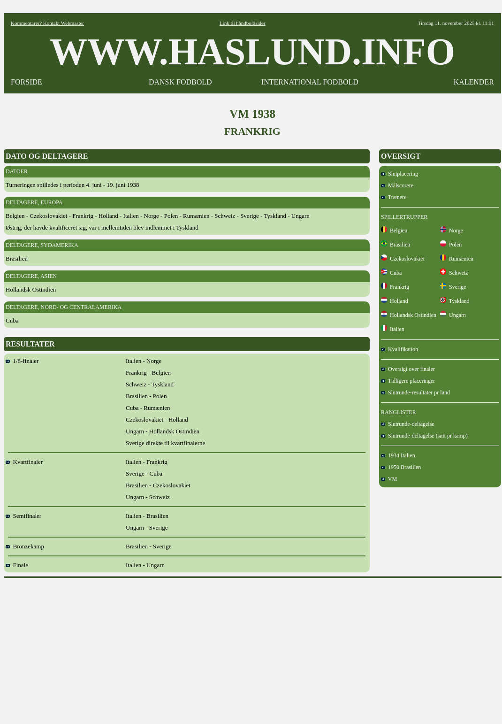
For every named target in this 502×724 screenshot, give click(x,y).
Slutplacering (399, 173)
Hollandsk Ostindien (408, 315)
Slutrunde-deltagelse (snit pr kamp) (424, 435)
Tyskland (455, 301)
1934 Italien (398, 455)
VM (389, 479)
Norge (451, 230)
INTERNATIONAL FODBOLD (309, 82)
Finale (17, 565)
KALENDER (474, 82)
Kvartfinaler (24, 461)
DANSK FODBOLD (180, 82)
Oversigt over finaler (408, 369)
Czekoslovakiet (403, 258)
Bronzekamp (25, 546)
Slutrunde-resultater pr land (415, 392)
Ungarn (453, 315)
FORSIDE (26, 82)
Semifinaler (23, 515)
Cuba (391, 273)
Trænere (393, 197)
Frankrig (395, 287)
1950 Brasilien (401, 467)
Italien (392, 329)
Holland (394, 301)
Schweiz (454, 273)
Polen (451, 244)
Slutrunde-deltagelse (407, 424)
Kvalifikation (399, 349)
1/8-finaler (22, 360)
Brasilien (395, 244)
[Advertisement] (253, 648)
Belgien (394, 230)
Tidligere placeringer (408, 380)
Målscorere (397, 185)
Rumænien (456, 258)
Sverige (453, 287)
